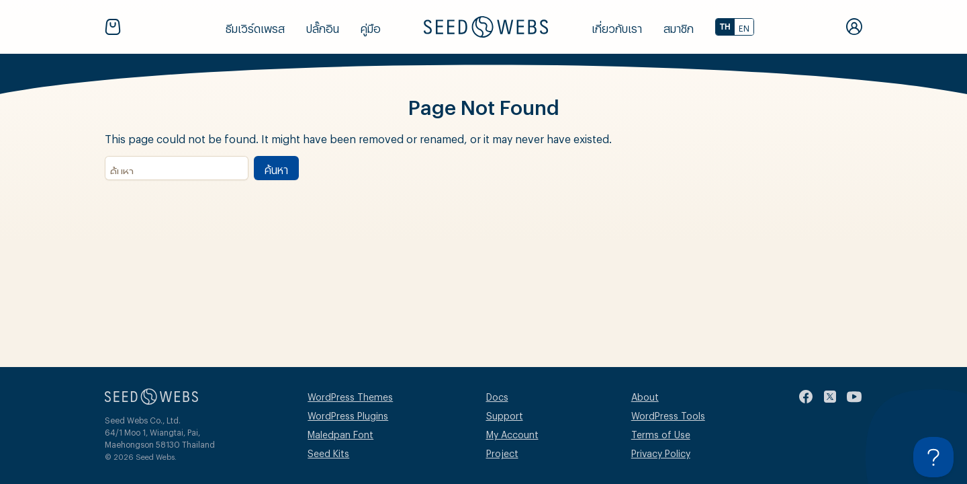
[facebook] (806, 397)
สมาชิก (678, 26)
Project (502, 451)
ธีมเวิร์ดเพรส (255, 26)
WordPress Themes (350, 395)
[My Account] (854, 27)
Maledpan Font (340, 432)
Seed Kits (328, 451)
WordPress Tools (668, 413)
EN (744, 27)
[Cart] (115, 27)
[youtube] (854, 397)
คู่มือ (371, 26)
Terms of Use (660, 432)
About (645, 395)
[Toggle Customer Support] (933, 457)
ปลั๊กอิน (322, 26)
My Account (512, 432)
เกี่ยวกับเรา (617, 26)
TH (725, 27)
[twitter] (830, 397)
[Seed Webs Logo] (486, 27)
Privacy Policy (660, 451)
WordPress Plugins (348, 413)
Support (504, 413)
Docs (497, 395)
